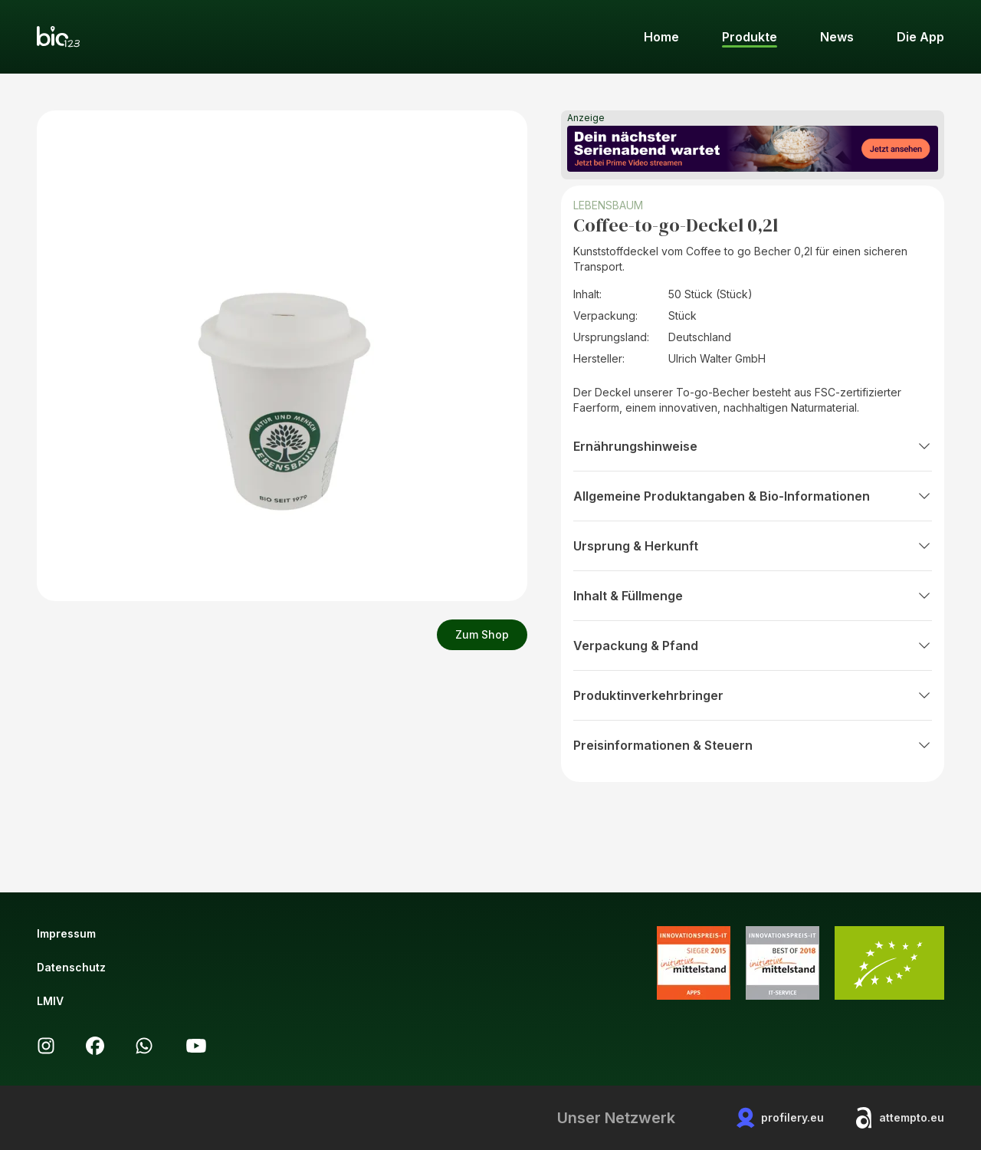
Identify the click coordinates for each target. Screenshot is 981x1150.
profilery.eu (780, 1118)
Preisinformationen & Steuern (752, 745)
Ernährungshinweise (752, 446)
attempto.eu (899, 1118)
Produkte (749, 36)
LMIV (50, 1000)
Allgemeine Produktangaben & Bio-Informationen (752, 496)
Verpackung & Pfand (752, 645)
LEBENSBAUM (608, 205)
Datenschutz (71, 967)
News (837, 36)
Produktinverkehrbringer (752, 695)
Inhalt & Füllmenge (752, 595)
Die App (920, 36)
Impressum (66, 933)
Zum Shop (482, 634)
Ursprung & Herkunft (752, 546)
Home (661, 36)
